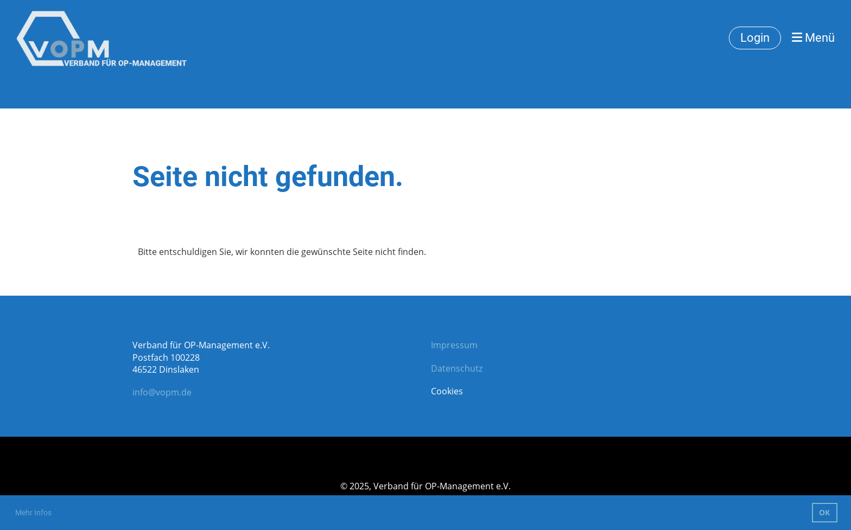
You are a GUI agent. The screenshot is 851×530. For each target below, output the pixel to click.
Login (755, 37)
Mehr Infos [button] (33, 512)
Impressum (454, 345)
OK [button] (824, 512)
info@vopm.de (162, 392)
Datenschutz (456, 368)
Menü (813, 37)
